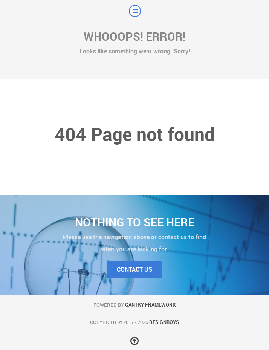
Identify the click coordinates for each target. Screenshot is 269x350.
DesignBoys (164, 322)
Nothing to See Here (134, 222)
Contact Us (134, 269)
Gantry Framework (150, 305)
